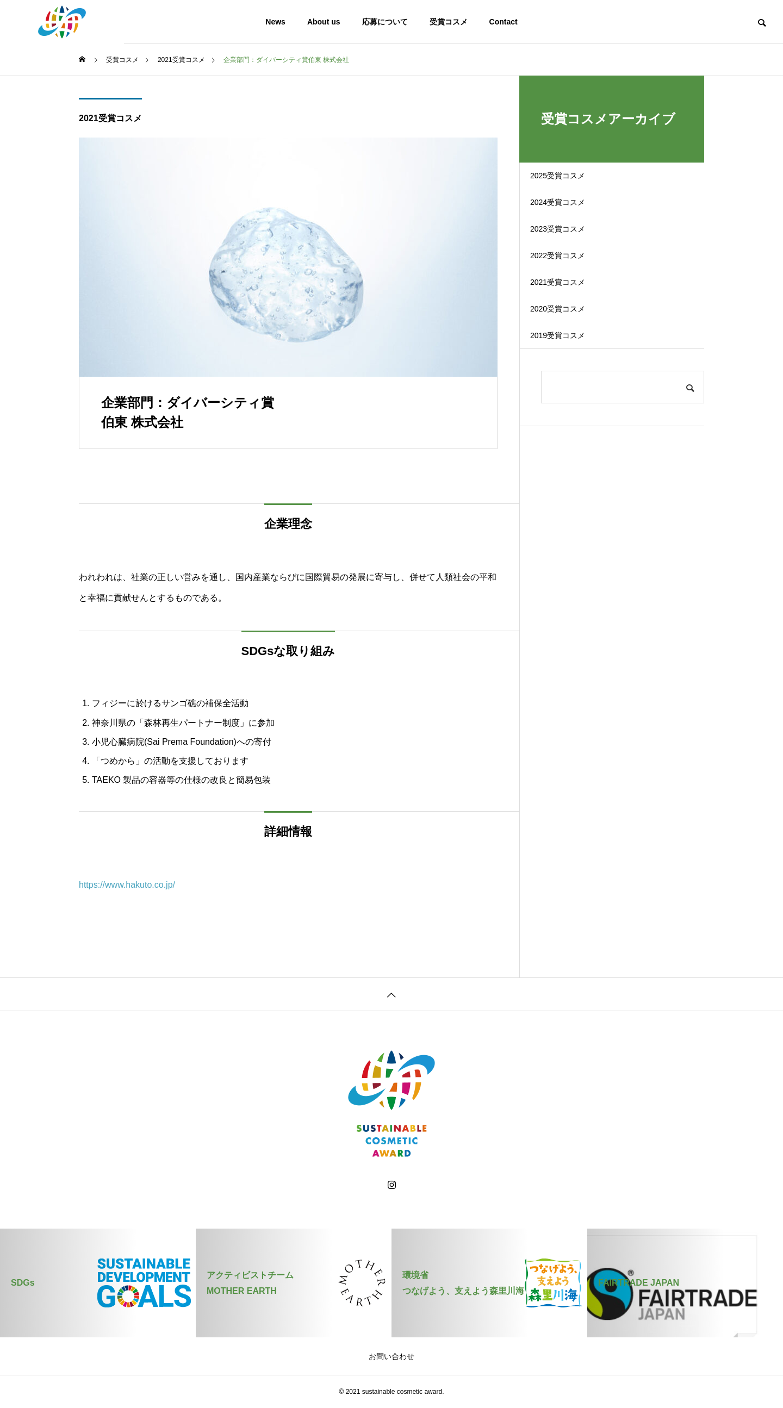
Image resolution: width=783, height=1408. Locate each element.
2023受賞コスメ (572, 257)
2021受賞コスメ (110, 118)
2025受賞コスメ (572, 181)
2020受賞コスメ (572, 371)
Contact (503, 21)
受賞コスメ (449, 21)
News (275, 21)
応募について (385, 21)
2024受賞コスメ (572, 219)
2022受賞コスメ (572, 295)
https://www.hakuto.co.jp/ (127, 884)
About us (323, 21)
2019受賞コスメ (572, 409)
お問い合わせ (391, 1356)
